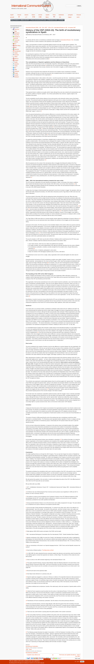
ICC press (44, 20)
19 (47, 262)
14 (29, 209)
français (19, 14)
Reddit (15, 62)
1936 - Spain (29, 649)
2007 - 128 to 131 (49, 27)
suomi (78, 17)
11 (31, 177)
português (70, 14)
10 (45, 159)
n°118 (67, 39)
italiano (33, 14)
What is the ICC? (25, 20)
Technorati (16, 40)
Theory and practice (36, 20)
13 (79, 206)
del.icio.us (16, 29)
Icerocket (16, 54)
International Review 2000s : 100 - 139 (35, 27)
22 (47, 389)
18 (34, 248)
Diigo (15, 69)
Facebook (16, 71)
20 (29, 296)
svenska (40, 14)
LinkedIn (16, 75)
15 (60, 210)
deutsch (26, 14)
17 (39, 232)
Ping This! (16, 34)
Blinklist (16, 41)
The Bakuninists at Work (47, 550)
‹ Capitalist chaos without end (33, 654)
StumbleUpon (17, 51)
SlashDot (16, 64)
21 (38, 332)
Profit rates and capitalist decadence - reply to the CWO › (69, 655)
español (47, 14)
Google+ (16, 60)
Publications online (52, 20)
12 (74, 183)
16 (79, 218)
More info (42, 662)
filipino (47, 17)
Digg (15, 31)
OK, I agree (77, 661)
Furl (15, 43)
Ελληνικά (79, 14)
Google (16, 73)
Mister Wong (17, 45)
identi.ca (16, 58)
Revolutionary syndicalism (32, 652)
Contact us (17, 20)
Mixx (15, 47)
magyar (69, 17)
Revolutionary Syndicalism (32, 646)
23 (60, 439)
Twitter (15, 65)
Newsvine (16, 49)
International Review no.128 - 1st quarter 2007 (65, 27)
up (52, 654)
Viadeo (16, 53)
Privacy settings (47, 659)
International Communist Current (31, 5)
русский (12, 17)
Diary (12, 20)
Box (15, 67)
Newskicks (16, 33)
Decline (82, 661)
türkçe (54, 14)
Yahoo (15, 56)
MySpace (16, 76)
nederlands (61, 14)
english (12, 14)
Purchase (61, 20)
